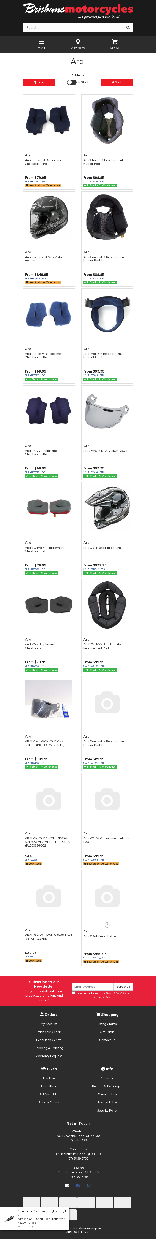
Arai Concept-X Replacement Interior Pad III (104, 743)
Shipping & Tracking (49, 1048)
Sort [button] (116, 82)
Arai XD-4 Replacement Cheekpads (41, 646)
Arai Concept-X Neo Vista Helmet (43, 259)
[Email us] (67, 1185)
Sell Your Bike (48, 1094)
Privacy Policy (107, 1102)
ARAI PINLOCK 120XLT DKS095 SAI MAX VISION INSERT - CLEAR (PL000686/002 (48, 842)
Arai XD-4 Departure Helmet (103, 548)
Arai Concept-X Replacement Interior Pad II (104, 259)
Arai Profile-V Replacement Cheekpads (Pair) (44, 355)
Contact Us (107, 1040)
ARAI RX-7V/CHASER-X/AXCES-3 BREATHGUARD (48, 937)
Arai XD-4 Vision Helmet (100, 936)
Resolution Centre (48, 1040)
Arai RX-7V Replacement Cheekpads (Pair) (42, 452)
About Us (107, 1078)
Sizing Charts (107, 1024)
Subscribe (123, 987)
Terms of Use (107, 1094)
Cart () (114, 43)
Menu (41, 43)
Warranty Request (49, 1056)
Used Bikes (49, 1086)
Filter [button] (39, 82)
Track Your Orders (49, 1032)
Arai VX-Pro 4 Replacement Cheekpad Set (44, 549)
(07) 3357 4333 (78, 1140)
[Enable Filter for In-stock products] (78, 82)
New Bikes (49, 1078)
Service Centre (49, 1102)
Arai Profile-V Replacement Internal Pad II (102, 355)
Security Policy (107, 1110)
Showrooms (78, 43)
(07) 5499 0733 (78, 1158)
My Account (49, 1024)
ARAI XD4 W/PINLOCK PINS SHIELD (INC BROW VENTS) (44, 743)
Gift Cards (107, 1032)
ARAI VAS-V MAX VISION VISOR (105, 451)
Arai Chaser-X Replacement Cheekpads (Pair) (45, 162)
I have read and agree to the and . (102, 995)
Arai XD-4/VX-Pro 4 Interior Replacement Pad (102, 646)
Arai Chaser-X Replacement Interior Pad (103, 162)
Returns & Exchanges (107, 1086)
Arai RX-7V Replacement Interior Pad (106, 840)
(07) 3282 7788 (78, 1177)
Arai (28, 155)
